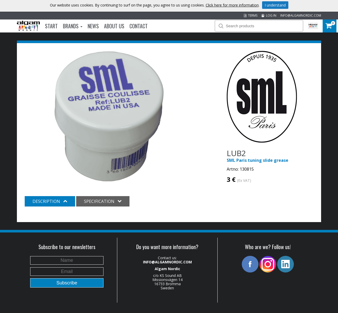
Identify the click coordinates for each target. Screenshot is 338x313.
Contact (138, 26)
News (93, 26)
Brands (72, 26)
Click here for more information (232, 5)
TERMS (250, 15)
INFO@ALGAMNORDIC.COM (300, 15)
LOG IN (268, 15)
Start (51, 26)
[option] (109, 116)
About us (114, 26)
